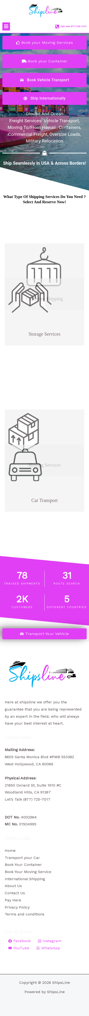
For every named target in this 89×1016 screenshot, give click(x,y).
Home (10, 850)
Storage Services (45, 314)
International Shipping (25, 879)
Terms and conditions (24, 914)
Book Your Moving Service (28, 871)
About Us (13, 886)
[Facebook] (19, 941)
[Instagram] (49, 941)
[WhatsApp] (48, 948)
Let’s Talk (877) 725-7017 (27, 799)
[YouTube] (18, 948)
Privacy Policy (17, 907)
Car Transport (44, 481)
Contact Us (15, 893)
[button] (6, 26)
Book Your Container (23, 864)
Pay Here (13, 900)
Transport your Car (22, 857)
